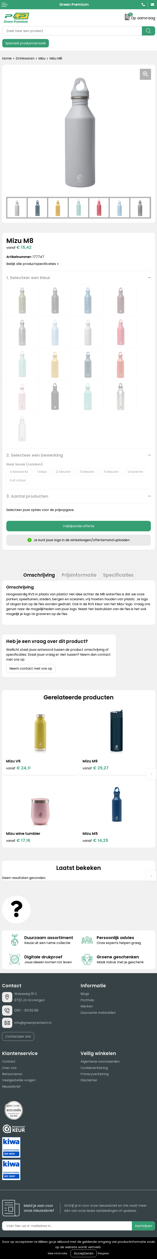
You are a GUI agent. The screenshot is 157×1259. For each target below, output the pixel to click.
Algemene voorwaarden (100, 1061)
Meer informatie (57, 1253)
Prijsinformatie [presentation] (79, 575)
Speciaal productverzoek (25, 43)
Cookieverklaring (94, 1067)
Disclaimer (89, 1080)
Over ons (9, 1067)
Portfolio (87, 1000)
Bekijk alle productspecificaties (32, 263)
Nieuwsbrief (11, 1086)
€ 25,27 (96, 768)
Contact (9, 1061)
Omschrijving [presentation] (39, 575)
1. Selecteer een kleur (28, 277)
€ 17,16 (18, 840)
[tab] (39, 575)
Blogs (85, 993)
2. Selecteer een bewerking (34, 455)
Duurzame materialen (98, 1012)
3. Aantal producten (27, 496)
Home (7, 58)
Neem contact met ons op (30, 668)
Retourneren (12, 1074)
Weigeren (103, 1253)
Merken (87, 1006)
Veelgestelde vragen (19, 1080)
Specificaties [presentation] (118, 575)
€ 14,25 (95, 840)
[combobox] (72, 31)
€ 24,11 (18, 768)
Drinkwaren (25, 58)
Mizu (41, 58)
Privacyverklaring (95, 1074)
